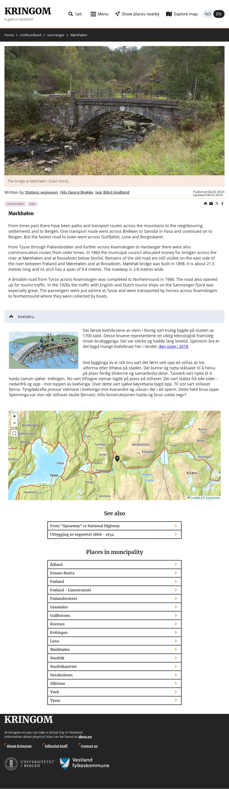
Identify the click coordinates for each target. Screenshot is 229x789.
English (219, 14)
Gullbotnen (60, 615)
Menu (103, 14)
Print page (205, 203)
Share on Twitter (216, 203)
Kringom (27, 11)
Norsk (207, 14)
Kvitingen (59, 632)
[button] (114, 110)
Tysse (55, 700)
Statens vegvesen (41, 192)
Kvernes (57, 624)
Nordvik (57, 658)
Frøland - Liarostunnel (70, 590)
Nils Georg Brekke (76, 192)
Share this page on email (211, 203)
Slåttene (57, 683)
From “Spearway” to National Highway (85, 526)
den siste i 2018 (173, 346)
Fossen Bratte (62, 573)
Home (9, 35)
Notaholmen (61, 675)
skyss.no (85, 737)
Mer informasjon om (117, 458)
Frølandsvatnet (63, 598)
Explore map (186, 14)
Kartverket (213, 497)
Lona (54, 641)
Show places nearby (140, 14)
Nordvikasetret (63, 666)
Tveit (54, 692)
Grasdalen (59, 607)
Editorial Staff (56, 746)
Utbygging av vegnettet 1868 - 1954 (82, 534)
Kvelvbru (26, 316)
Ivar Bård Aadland (112, 192)
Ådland (56, 564)
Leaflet (193, 497)
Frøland (57, 581)
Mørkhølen (60, 649)
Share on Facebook (222, 203)
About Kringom (19, 746)
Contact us (89, 746)
